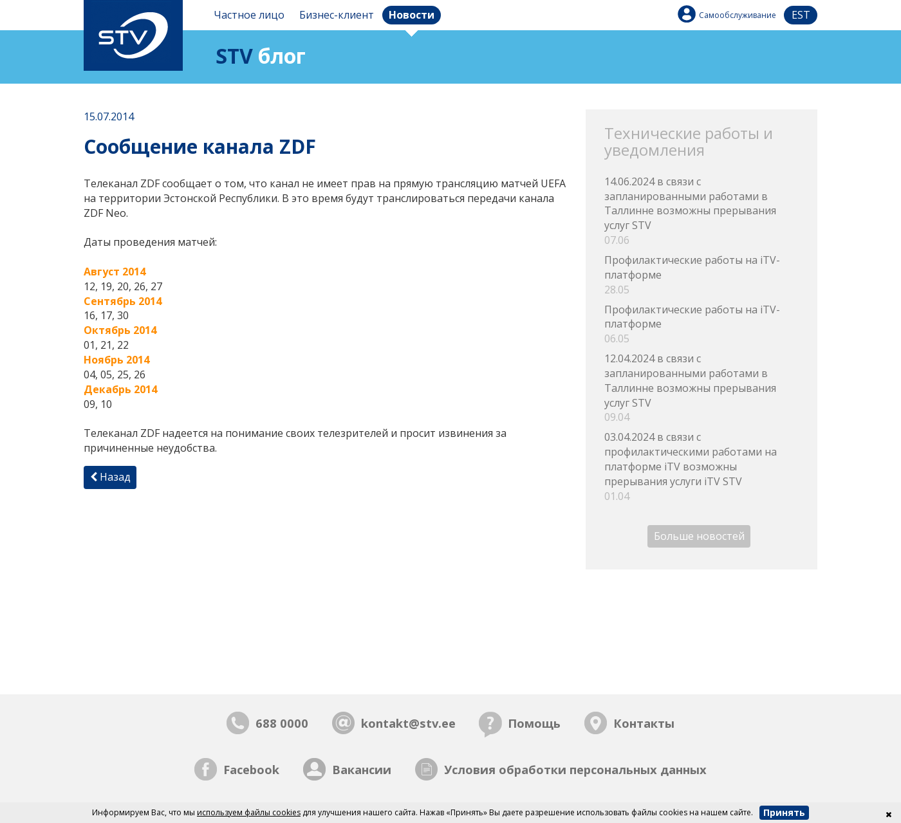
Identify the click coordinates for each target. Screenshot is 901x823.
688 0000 (281, 723)
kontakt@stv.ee (408, 723)
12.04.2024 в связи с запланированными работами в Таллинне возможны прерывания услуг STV (701, 388)
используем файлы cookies (249, 812)
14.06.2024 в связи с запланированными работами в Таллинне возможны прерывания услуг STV (701, 211)
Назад (110, 477)
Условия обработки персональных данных (575, 769)
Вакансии (361, 769)
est (801, 15)
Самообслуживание (737, 15)
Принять (784, 812)
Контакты (643, 723)
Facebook (251, 769)
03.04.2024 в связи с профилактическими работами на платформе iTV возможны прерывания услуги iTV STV (701, 466)
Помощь (534, 723)
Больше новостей (699, 537)
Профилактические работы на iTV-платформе (701, 275)
